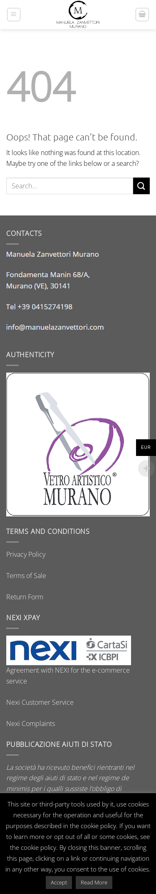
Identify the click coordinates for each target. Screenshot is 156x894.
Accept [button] (59, 882)
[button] (13, 14)
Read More (94, 882)
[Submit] (141, 186)
